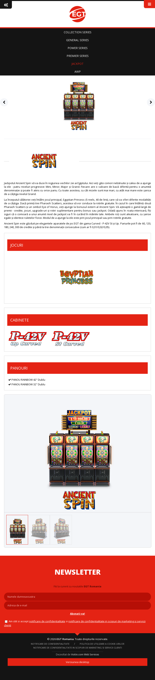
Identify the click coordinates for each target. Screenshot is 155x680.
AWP (77, 71)
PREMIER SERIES (78, 56)
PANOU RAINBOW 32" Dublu (26, 384)
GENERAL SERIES (77, 40)
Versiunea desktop (77, 662)
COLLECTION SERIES (77, 32)
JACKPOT (77, 64)
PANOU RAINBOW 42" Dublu (26, 379)
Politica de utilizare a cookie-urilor (102, 643)
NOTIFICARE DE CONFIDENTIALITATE (47, 621)
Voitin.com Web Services (85, 654)
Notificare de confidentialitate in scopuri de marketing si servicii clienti (77, 647)
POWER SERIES (78, 48)
